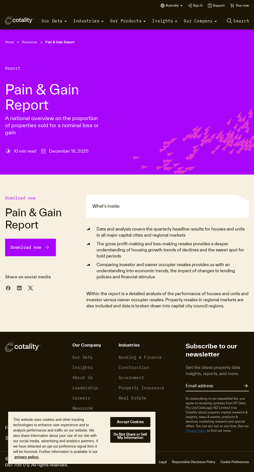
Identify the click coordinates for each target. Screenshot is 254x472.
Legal (163, 462)
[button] (174, 5)
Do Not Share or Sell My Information (130, 436)
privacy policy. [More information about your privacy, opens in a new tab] (26, 457)
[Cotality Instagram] (7, 438)
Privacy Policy (196, 431)
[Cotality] (19, 20)
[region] (81, 437)
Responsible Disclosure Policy (193, 462)
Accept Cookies (130, 422)
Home (9, 42)
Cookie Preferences (234, 462)
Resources (29, 42)
